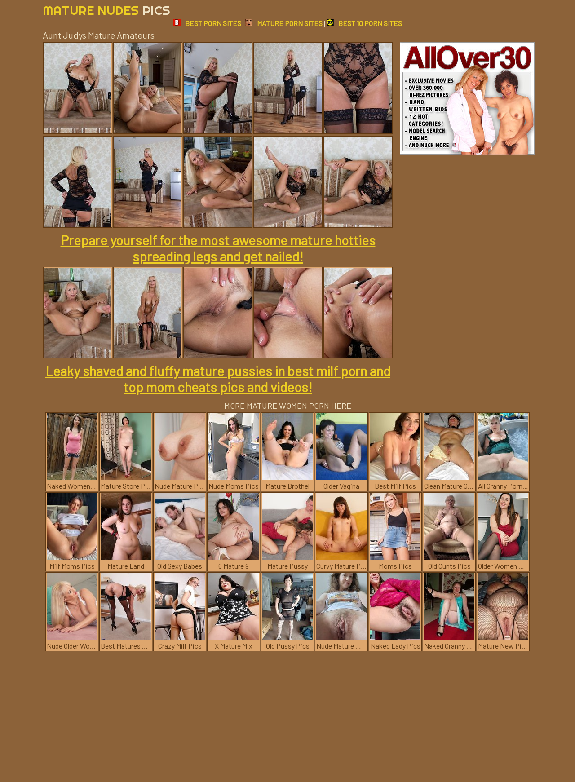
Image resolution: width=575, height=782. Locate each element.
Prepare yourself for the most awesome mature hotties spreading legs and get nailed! (218, 248)
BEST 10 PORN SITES (364, 23)
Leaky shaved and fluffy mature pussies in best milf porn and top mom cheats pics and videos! (217, 378)
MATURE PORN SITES (284, 23)
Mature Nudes (106, 10)
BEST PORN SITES (207, 23)
